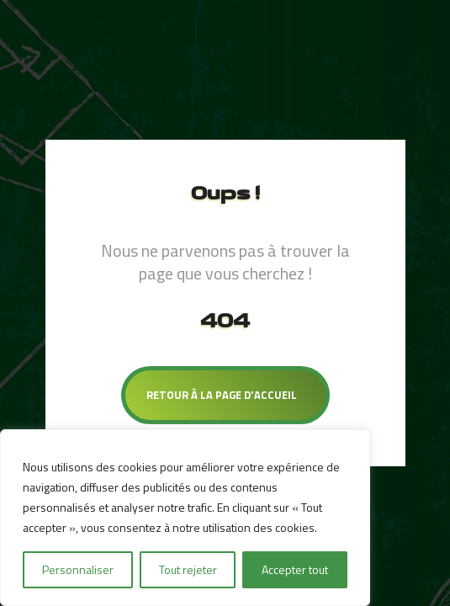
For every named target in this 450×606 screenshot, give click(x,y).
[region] (185, 517)
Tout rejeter (188, 569)
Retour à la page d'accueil (221, 394)
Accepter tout (295, 569)
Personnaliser (78, 569)
